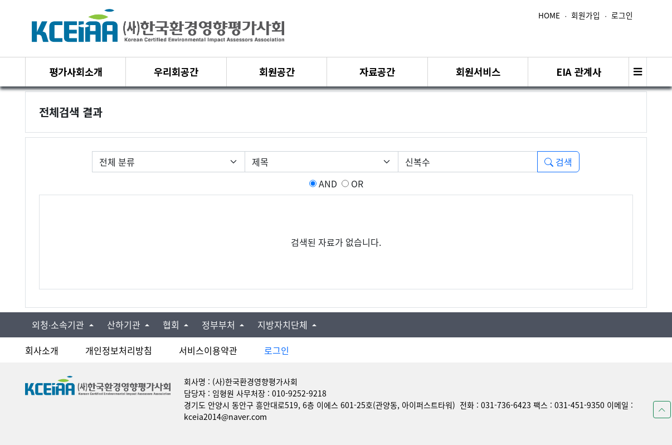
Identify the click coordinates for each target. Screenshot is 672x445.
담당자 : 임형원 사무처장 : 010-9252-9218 (255, 393)
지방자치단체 (283, 324)
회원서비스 (478, 72)
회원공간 (277, 72)
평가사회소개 (76, 72)
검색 (558, 161)
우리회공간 (176, 72)
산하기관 (125, 324)
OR (356, 183)
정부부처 (219, 324)
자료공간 (377, 72)
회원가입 (585, 15)
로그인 (622, 15)
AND (326, 183)
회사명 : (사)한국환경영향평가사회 (241, 381)
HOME (549, 15)
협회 (172, 324)
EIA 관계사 (578, 72)
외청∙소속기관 (59, 324)
